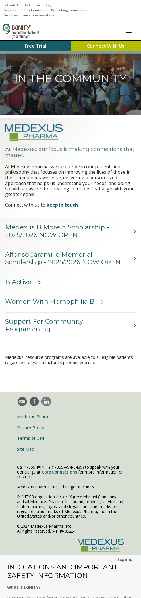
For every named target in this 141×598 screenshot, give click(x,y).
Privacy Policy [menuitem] (30, 427)
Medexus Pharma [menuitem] (34, 416)
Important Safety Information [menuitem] (26, 10)
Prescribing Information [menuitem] (69, 10)
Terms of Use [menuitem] (31, 438)
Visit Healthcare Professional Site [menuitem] (29, 15)
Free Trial (35, 46)
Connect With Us (105, 46)
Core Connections (59, 472)
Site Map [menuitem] (25, 449)
